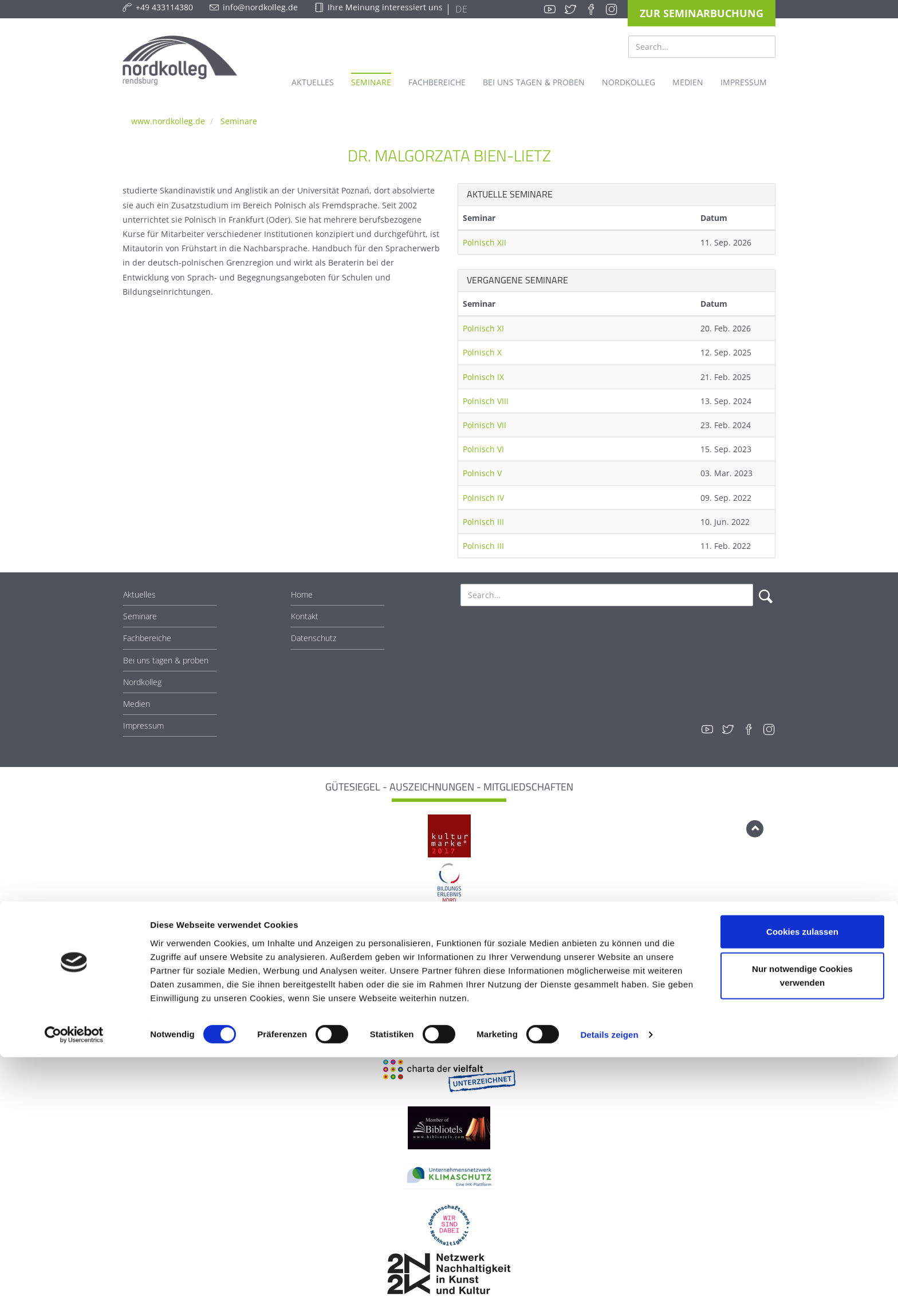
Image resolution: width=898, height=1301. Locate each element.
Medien (136, 703)
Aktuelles (139, 594)
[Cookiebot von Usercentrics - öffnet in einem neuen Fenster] (74, 1278)
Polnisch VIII (486, 401)
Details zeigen (609, 1278)
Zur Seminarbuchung (701, 13)
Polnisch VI (483, 449)
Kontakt (304, 616)
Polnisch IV (483, 497)
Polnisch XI (483, 328)
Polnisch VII (484, 425)
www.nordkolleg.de (168, 121)
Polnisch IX (483, 376)
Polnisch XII (484, 242)
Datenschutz (313, 637)
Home (302, 594)
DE (460, 9)
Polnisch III (483, 521)
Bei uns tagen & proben (165, 660)
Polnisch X (482, 352)
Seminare (238, 121)
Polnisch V (482, 473)
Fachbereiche (147, 637)
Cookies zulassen (802, 1175)
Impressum (143, 725)
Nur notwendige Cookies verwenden (802, 1219)
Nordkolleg (142, 682)
